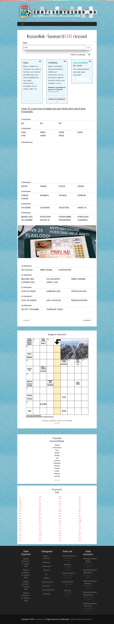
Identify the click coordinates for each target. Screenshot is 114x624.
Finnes (50, 92)
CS (20, 531)
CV (60, 531)
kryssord (46, 570)
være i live (52, 282)
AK (60, 501)
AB (60, 497)
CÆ (40, 533)
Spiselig (56, 455)
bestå (24, 186)
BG (40, 514)
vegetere (64, 208)
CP (60, 528)
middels (46, 578)
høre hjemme (78, 279)
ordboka (58, 83)
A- (20, 497)
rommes (44, 195)
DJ (20, 538)
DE (40, 535)
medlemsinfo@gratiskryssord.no (81, 619)
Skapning (57, 473)
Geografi (57, 445)
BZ (40, 521)
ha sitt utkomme (30, 309)
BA (40, 511)
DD (20, 535)
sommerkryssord (48, 590)
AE (40, 499)
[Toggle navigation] (22, 24)
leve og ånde (28, 291)
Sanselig (57, 460)
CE (80, 523)
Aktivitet (56, 453)
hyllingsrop (53, 279)
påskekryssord (47, 582)
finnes (24, 195)
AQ (20, 506)
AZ (20, 511)
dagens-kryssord (46, 557)
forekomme (65, 217)
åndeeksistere (79, 300)
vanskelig (46, 594)
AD (20, 499)
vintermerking (68, 573)
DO (80, 538)
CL (80, 526)
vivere (24, 199)
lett (46, 574)
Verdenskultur (57, 447)
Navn (57, 450)
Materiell (57, 466)
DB (80, 533)
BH (60, 514)
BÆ (80, 521)
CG (20, 526)
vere (80, 132)
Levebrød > (87, 320)
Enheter (56, 471)
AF (60, 499)
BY (20, 521)
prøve (43, 186)
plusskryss (46, 586)
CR (80, 528)
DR (20, 540)
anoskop (67, 564)
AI (39, 501)
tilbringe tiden (54, 309)
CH (40, 526)
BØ (20, 523)
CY (80, 531)
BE (80, 511)
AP (80, 504)
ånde (61, 136)
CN (20, 528)
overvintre (65, 270)
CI (59, 526)
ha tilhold (27, 270)
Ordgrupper (57, 463)
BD (60, 511)
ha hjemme (27, 220)
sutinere (45, 208)
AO (60, 504)
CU (40, 531)
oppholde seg (78, 291)
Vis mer (57, 480)
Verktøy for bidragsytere (57, 99)
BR (20, 518)
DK (40, 538)
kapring (67, 590)
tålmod (63, 195)
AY (80, 509)
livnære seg (28, 282)
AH (20, 501)
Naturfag (57, 476)
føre (42, 132)
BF (20, 514)
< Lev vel (26, 320)
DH (60, 535)
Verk (57, 458)
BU (60, 518)
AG (80, 499)
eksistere (45, 217)
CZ (20, 533)
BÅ (60, 521)
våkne (80, 186)
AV (40, 509)
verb (61, 132)
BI (79, 514)
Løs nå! (57, 423)
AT (80, 506)
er (60, 123)
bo (22, 123)
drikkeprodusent (69, 556)
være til (82, 208)
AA (40, 497)
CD (60, 523)
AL (80, 501)
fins (23, 132)
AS (60, 506)
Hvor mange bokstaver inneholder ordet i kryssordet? (81, 72)
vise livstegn (53, 300)
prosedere (65, 220)
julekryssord (46, 566)
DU (60, 540)
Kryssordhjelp (80, 62)
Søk (88, 47)
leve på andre (29, 300)
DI (79, 535)
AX (60, 509)
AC (80, 497)
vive (23, 136)
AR (40, 506)
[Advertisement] (57, 160)
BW (80, 518)
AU (20, 509)
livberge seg (53, 291)
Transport (57, 468)
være (43, 136)
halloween (46, 562)
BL (40, 516)
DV (80, 540)
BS (40, 518)
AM (20, 504)
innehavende (67, 582)
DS (40, 540)
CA (40, 523)
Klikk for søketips (78, 55)
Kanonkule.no (40, 619)
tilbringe (82, 220)
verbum (81, 195)
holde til (45, 220)
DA (60, 533)
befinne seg (27, 279)
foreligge (83, 217)
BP (80, 516)
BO (60, 516)
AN (40, 504)
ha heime (26, 208)
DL (60, 538)
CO (40, 528)
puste (56, 92)
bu (41, 123)
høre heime (46, 270)
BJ (20, 516)
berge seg (27, 217)
